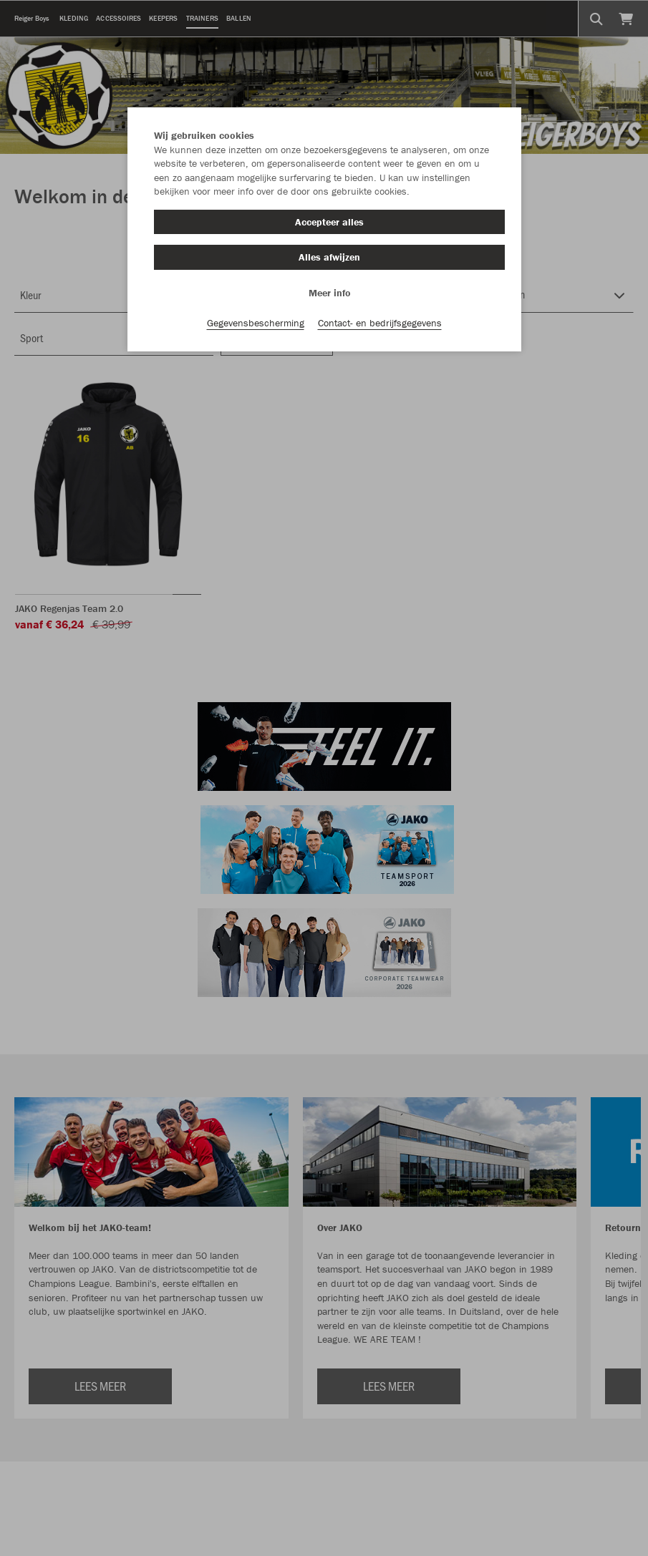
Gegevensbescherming (255, 322)
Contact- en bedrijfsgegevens (380, 322)
